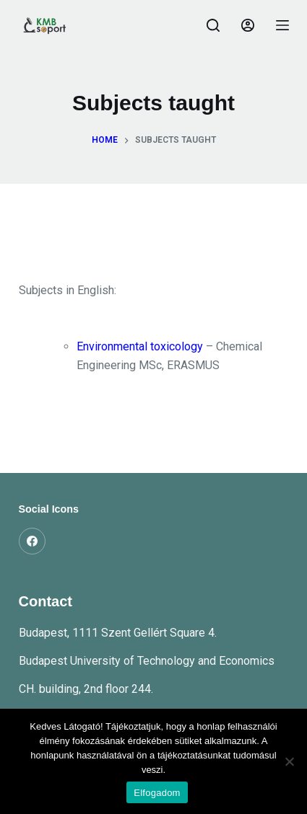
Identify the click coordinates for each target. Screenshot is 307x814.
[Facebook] (32, 541)
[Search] (213, 25)
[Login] (247, 25)
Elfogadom (157, 792)
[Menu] (282, 25)
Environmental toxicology (140, 346)
